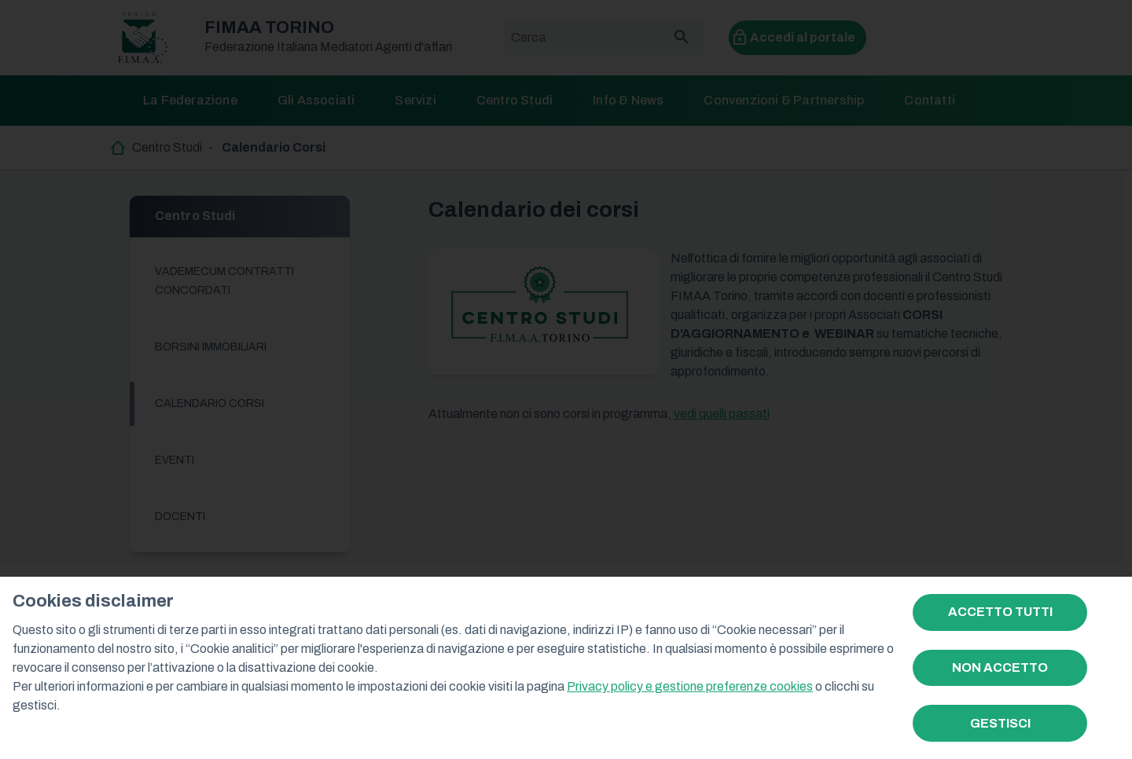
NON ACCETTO (1000, 667)
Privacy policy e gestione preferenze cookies (690, 686)
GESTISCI (1000, 723)
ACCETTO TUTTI (1000, 611)
